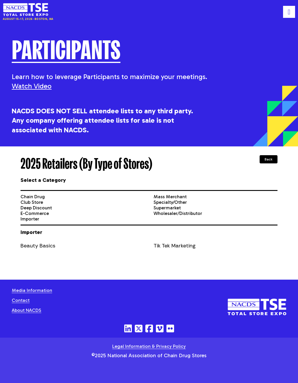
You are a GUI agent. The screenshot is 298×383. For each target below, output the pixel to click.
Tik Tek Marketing (174, 245)
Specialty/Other (170, 202)
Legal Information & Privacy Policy (149, 346)
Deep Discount (36, 208)
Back (269, 159)
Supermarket (167, 208)
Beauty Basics (38, 245)
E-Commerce (35, 213)
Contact (21, 300)
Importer (30, 219)
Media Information (32, 290)
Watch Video (32, 86)
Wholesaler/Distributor (178, 213)
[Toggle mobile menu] (289, 12)
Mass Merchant (170, 196)
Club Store (32, 202)
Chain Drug (33, 196)
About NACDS (26, 310)
